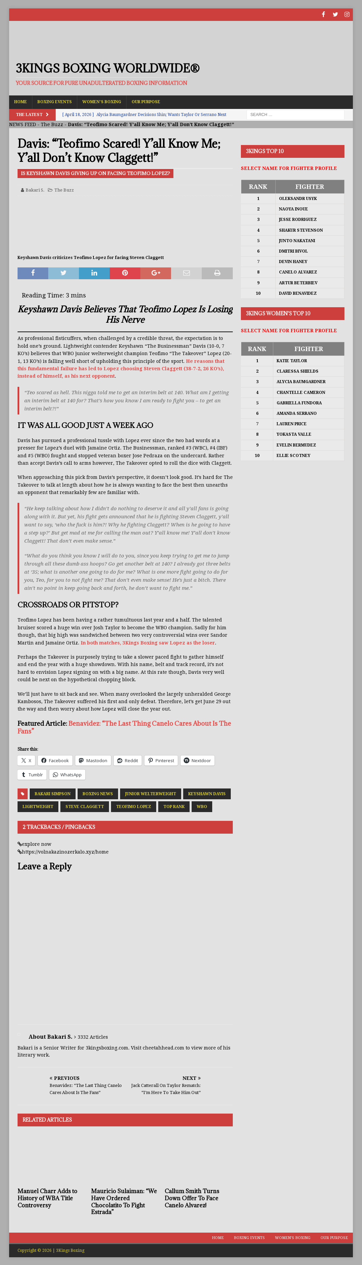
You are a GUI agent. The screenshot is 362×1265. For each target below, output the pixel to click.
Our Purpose (146, 101)
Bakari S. (35, 189)
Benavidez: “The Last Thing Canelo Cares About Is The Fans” (124, 727)
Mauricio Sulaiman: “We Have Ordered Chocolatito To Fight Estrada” (124, 1201)
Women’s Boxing (101, 101)
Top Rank (174, 806)
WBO (202, 806)
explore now (36, 843)
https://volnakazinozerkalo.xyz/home (65, 851)
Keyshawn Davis (207, 793)
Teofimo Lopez (133, 806)
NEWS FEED (22, 123)
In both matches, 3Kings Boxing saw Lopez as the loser (148, 642)
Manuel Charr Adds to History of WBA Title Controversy (47, 1197)
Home (20, 101)
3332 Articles (93, 1036)
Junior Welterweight (150, 793)
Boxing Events (54, 101)
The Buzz (52, 123)
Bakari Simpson (53, 793)
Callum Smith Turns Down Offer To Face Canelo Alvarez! (192, 1197)
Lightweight (38, 806)
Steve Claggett (84, 806)
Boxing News (98, 793)
